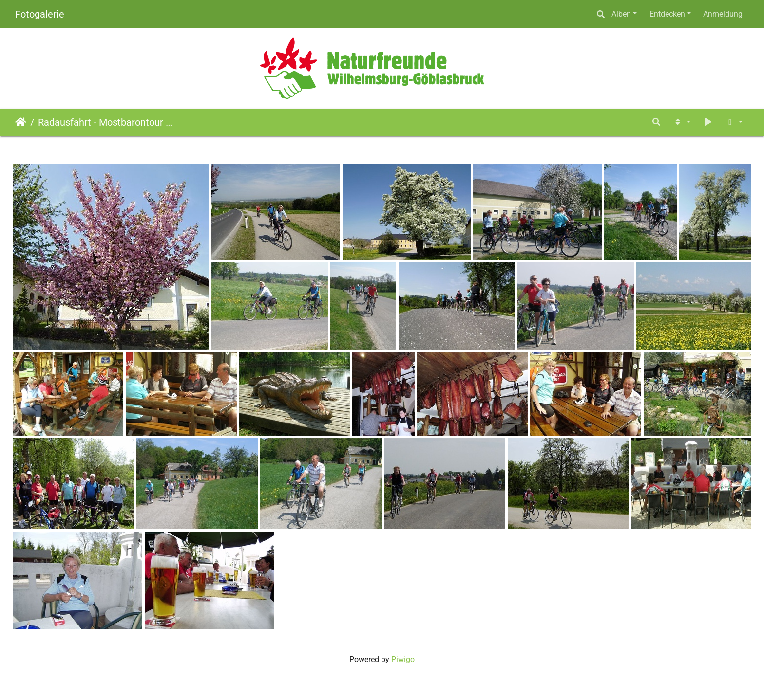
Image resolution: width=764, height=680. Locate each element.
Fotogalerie (39, 14)
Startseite (20, 122)
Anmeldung (723, 13)
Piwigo (403, 659)
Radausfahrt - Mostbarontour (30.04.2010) (105, 122)
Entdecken (667, 13)
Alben (621, 13)
